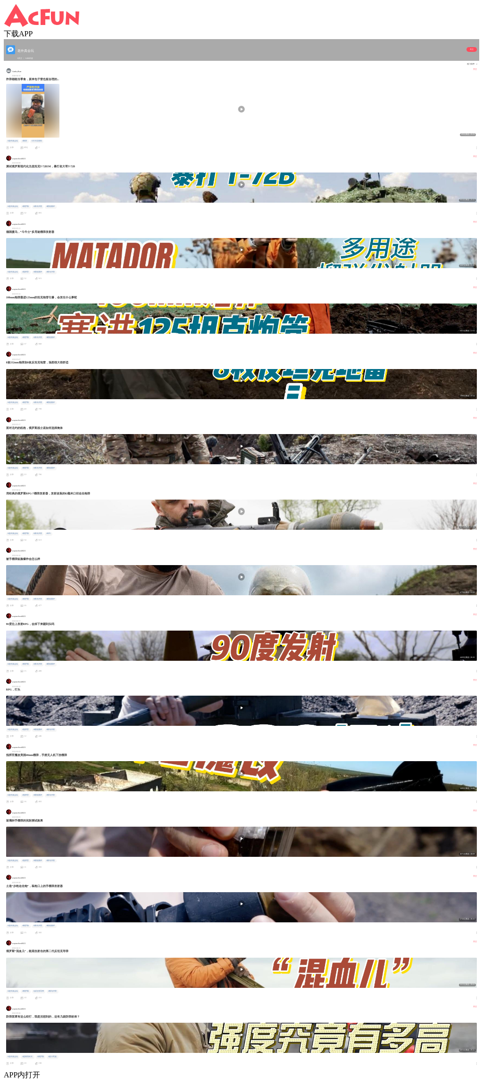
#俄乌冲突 (37, 206)
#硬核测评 (50, 206)
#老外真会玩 (13, 141)
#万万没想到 (37, 141)
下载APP (18, 34)
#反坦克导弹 (38, 991)
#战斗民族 (52, 1057)
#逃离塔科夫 (27, 1057)
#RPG (48, 533)
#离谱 (24, 141)
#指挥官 (25, 272)
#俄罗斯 (25, 206)
